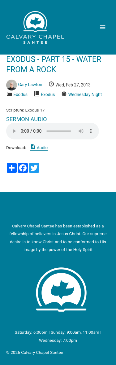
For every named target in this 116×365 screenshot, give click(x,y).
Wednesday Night (85, 94)
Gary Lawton (30, 84)
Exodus (20, 94)
